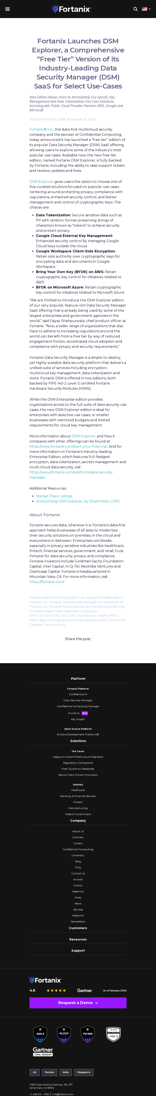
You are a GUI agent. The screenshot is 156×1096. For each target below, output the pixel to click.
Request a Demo (75, 1002)
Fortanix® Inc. (41, 129)
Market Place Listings (54, 496)
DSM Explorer (42, 182)
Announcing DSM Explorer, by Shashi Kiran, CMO (78, 501)
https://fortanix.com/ (47, 582)
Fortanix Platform (78, 688)
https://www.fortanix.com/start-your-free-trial (68, 446)
